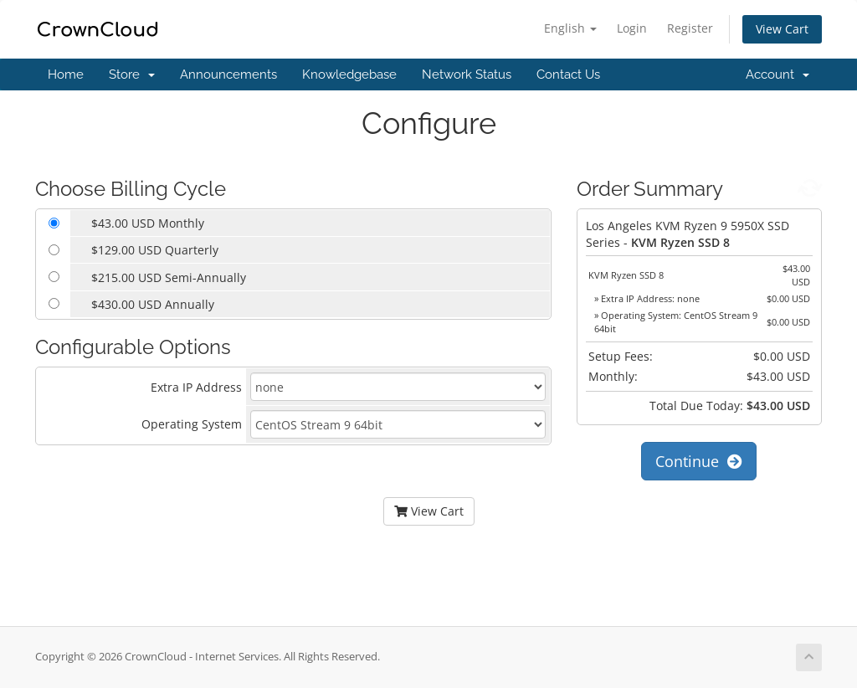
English (570, 28)
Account (777, 74)
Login (632, 28)
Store (132, 74)
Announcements (228, 74)
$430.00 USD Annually (152, 304)
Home (66, 74)
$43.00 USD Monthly (147, 223)
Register (690, 28)
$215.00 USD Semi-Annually (168, 277)
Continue (698, 461)
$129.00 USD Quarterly (154, 250)
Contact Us (568, 74)
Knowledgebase (349, 74)
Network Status (466, 74)
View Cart (782, 29)
